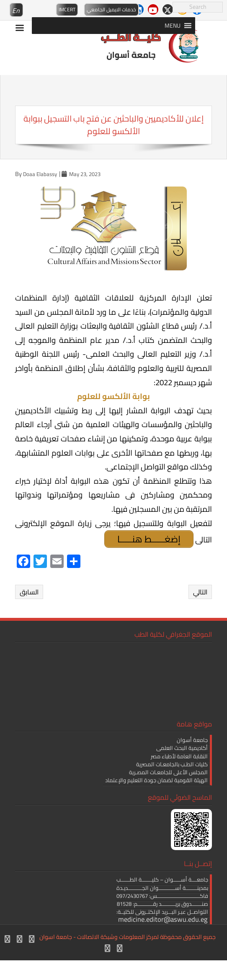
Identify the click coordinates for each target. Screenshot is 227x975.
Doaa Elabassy (40, 174)
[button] (173, 25)
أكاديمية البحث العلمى (182, 748)
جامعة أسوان (192, 740)
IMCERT (67, 9)
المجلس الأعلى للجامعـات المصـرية (168, 772)
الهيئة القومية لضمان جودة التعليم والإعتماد (156, 780)
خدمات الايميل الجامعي (111, 9)
